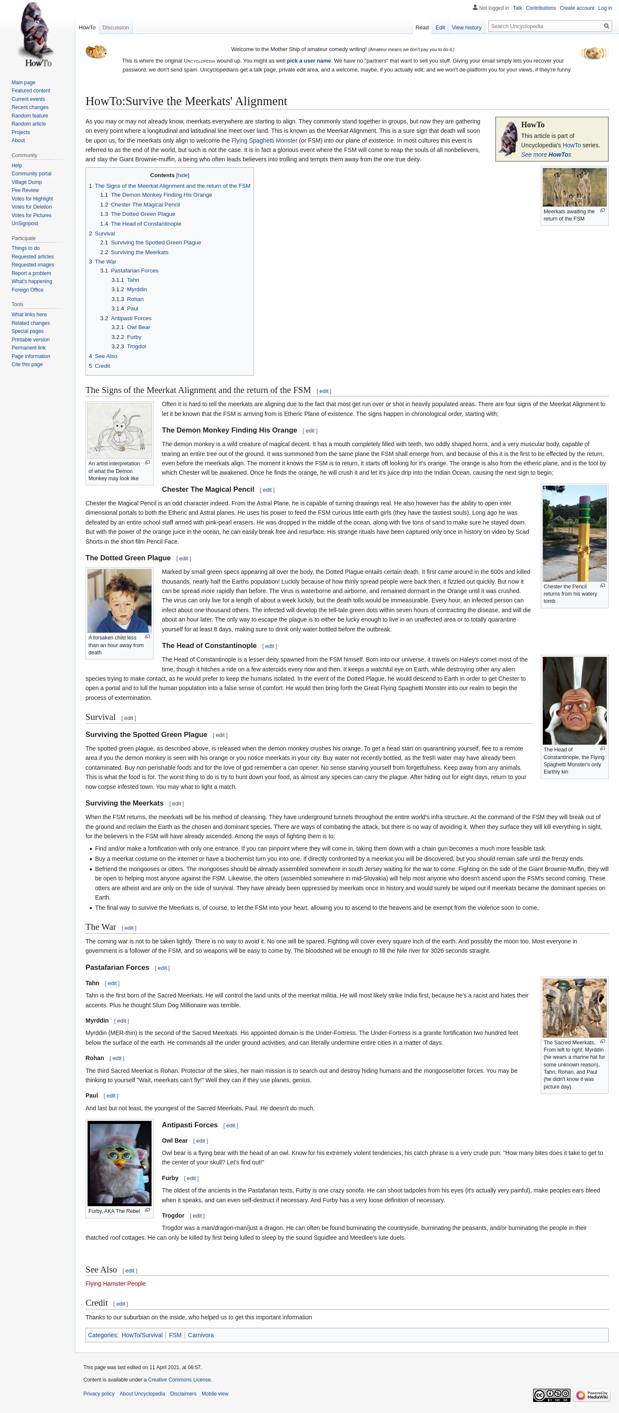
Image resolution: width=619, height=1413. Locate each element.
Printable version (30, 340)
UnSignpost (24, 223)
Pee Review (25, 190)
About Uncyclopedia (142, 1394)
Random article (28, 124)
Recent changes (29, 107)
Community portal (31, 174)
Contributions (541, 8)
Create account (577, 8)
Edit (440, 27)
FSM (175, 1335)
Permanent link (28, 348)
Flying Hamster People (116, 1283)
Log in (605, 8)
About (18, 140)
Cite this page (27, 364)
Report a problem (31, 273)
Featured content (30, 91)
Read (422, 27)
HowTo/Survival (142, 1335)
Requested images (32, 265)
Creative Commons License (179, 1380)
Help (16, 166)
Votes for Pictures (31, 215)
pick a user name (309, 60)
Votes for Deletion (31, 207)
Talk (517, 8)
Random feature (29, 116)
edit (323, 391)
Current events (28, 99)
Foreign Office (27, 290)
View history (467, 27)
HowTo (572, 145)
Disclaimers (183, 1394)
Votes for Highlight (32, 199)
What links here (29, 315)
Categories (102, 1335)
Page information (30, 356)
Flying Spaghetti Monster (264, 140)
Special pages (27, 331)
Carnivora (201, 1335)
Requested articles (32, 257)
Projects (20, 132)
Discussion (116, 27)
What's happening (31, 281)
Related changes (30, 323)
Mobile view (215, 1394)
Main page (23, 83)
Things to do (25, 248)
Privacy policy (98, 1394)
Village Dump (26, 182)
